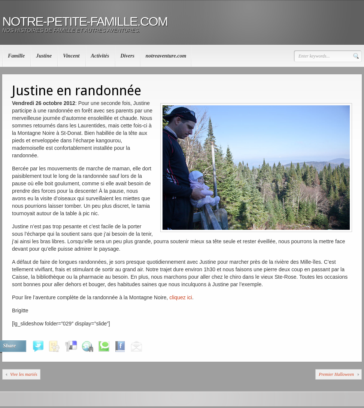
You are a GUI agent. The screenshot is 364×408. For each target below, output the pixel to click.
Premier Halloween (336, 374)
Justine (44, 56)
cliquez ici (180, 297)
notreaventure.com (166, 56)
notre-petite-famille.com (84, 21)
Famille (16, 56)
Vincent (71, 56)
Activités (100, 56)
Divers (127, 56)
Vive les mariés (23, 374)
